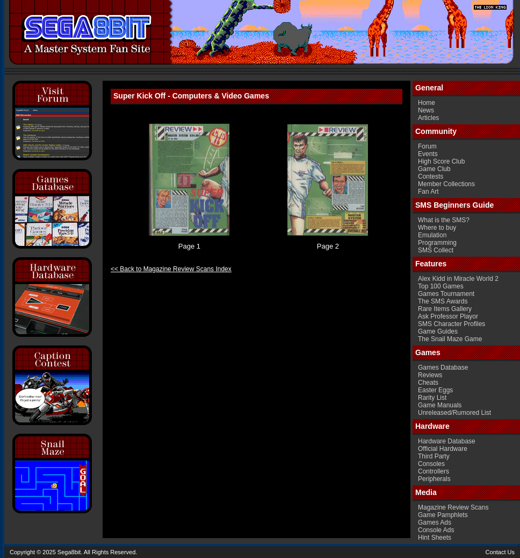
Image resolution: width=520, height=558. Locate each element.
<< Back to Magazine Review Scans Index (171, 269)
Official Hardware (442, 449)
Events (428, 154)
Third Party (434, 456)
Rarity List (432, 397)
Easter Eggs (435, 390)
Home (426, 103)
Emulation (432, 235)
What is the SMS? (444, 220)
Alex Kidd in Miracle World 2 (458, 278)
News (426, 110)
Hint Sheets (434, 537)
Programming (437, 242)
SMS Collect (435, 250)
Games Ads (434, 522)
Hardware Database (446, 441)
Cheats (428, 382)
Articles (428, 118)
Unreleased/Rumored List (454, 412)
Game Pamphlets (443, 515)
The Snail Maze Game (450, 339)
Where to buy (437, 227)
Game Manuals (439, 405)
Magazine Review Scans (453, 507)
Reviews (430, 375)
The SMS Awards (442, 301)
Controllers (433, 471)
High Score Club (441, 161)
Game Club (434, 169)
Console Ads (436, 530)
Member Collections (446, 184)
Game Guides (438, 331)
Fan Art (428, 191)
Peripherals (434, 479)
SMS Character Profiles (451, 324)
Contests (430, 176)
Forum (427, 146)
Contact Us (500, 552)
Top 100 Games (441, 286)
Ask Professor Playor (448, 316)
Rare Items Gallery (445, 309)
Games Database (443, 367)
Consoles (431, 464)
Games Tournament (446, 294)
